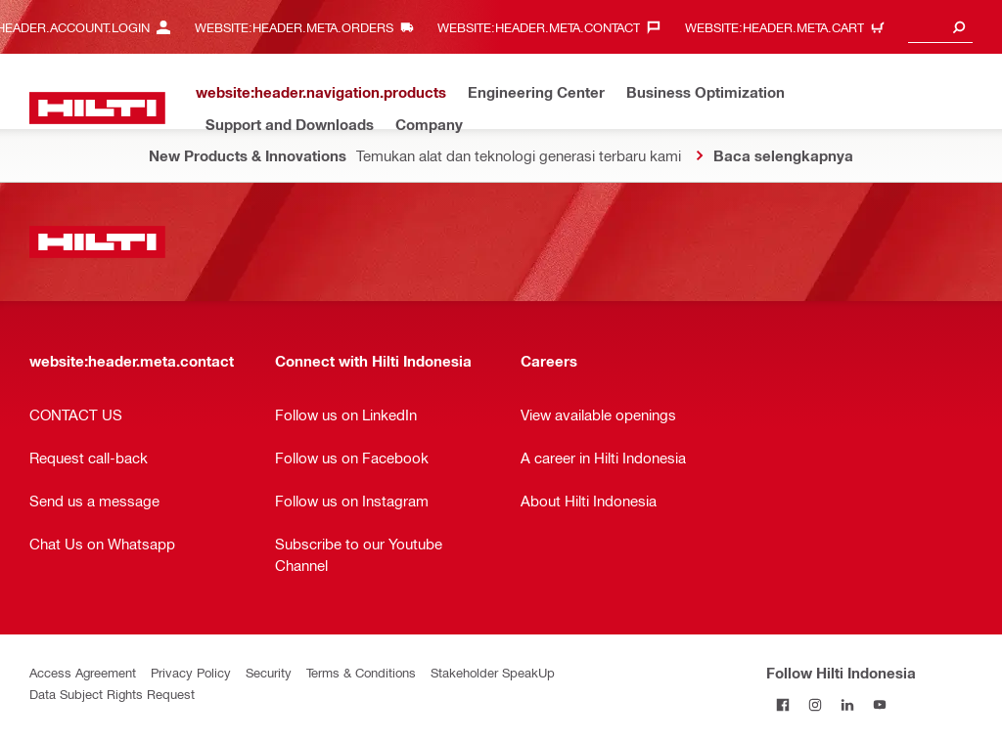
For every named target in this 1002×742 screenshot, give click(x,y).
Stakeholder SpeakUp (493, 672)
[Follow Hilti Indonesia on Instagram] (814, 704)
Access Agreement (82, 672)
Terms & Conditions (361, 672)
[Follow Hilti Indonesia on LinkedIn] (847, 704)
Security (269, 672)
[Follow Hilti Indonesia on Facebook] (782, 704)
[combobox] (940, 27)
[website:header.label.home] (97, 108)
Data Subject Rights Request (112, 693)
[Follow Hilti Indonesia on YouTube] (879, 704)
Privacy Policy (191, 672)
